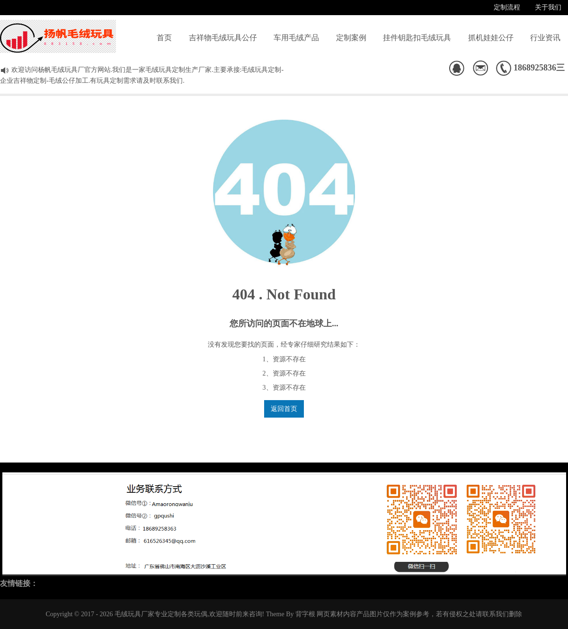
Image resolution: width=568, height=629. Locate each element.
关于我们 (548, 7)
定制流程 (507, 7)
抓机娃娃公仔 (491, 38)
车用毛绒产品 (296, 38)
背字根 (305, 614)
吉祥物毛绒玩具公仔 (223, 38)
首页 (164, 38)
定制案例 (351, 38)
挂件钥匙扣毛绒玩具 (417, 38)
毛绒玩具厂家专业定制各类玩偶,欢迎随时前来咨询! (189, 614)
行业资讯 (545, 38)
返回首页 (284, 408)
